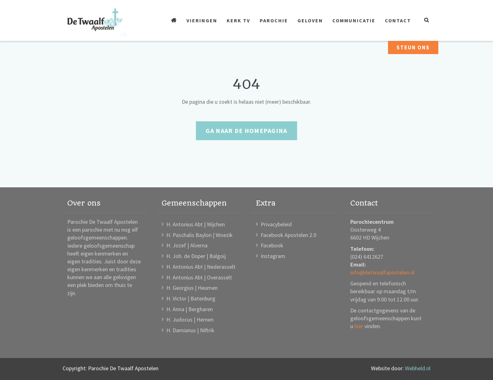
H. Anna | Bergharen (189, 309)
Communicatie (353, 20)
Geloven (310, 20)
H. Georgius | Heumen (192, 287)
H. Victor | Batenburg (190, 298)
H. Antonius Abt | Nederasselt (200, 266)
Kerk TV (238, 20)
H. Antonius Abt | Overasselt (199, 277)
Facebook (272, 245)
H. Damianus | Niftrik (190, 330)
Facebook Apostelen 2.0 (288, 235)
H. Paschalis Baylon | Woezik (199, 235)
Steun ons (413, 47)
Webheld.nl (417, 368)
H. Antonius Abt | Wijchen (195, 224)
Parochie (274, 20)
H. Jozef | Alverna (187, 245)
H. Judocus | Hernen (189, 319)
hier (358, 326)
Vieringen (201, 20)
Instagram (273, 256)
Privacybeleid (276, 224)
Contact (398, 20)
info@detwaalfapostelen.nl (382, 272)
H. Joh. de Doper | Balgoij (196, 256)
